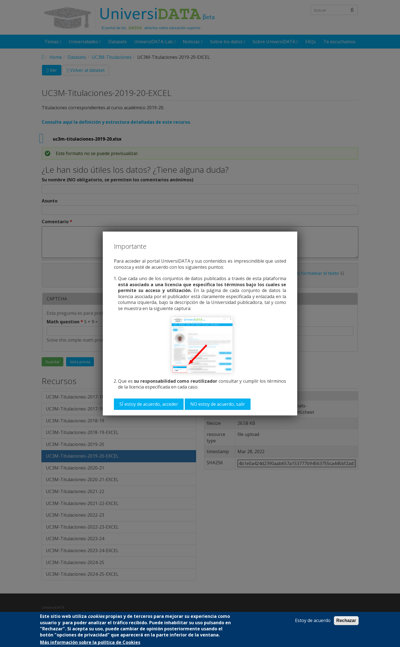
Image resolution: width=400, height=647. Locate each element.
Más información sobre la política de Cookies (90, 642)
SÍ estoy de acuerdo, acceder (148, 404)
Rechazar (346, 620)
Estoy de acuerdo (313, 620)
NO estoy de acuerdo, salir (217, 404)
